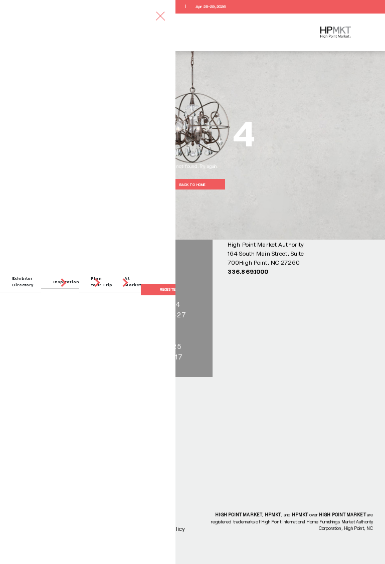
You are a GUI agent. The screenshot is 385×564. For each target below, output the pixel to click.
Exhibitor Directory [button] (23, 281)
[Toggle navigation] (160, 16)
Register (169, 289)
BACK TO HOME (192, 184)
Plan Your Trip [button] (101, 281)
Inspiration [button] (66, 281)
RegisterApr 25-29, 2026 (192, 7)
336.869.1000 (248, 271)
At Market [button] (132, 281)
